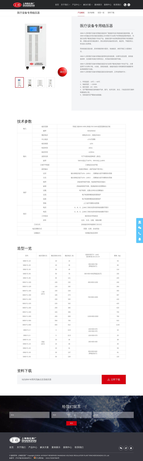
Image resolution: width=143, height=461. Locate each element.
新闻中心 (67, 447)
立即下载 (113, 379)
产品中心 (32, 447)
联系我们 (79, 447)
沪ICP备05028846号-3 (23, 458)
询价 (62, 72)
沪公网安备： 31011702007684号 (46, 458)
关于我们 (21, 447)
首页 (11, 447)
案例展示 (56, 447)
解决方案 (44, 447)
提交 (71, 423)
